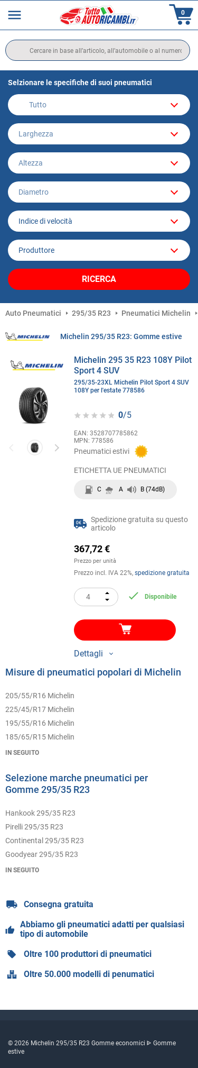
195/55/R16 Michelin (39, 723)
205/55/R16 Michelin (39, 695)
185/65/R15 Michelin (39, 737)
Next (57, 447)
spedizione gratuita (162, 573)
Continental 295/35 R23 (44, 840)
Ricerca (99, 279)
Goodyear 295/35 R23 (41, 854)
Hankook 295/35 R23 (40, 813)
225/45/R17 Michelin (39, 709)
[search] (97, 50)
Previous (12, 447)
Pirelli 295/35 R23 (34, 827)
